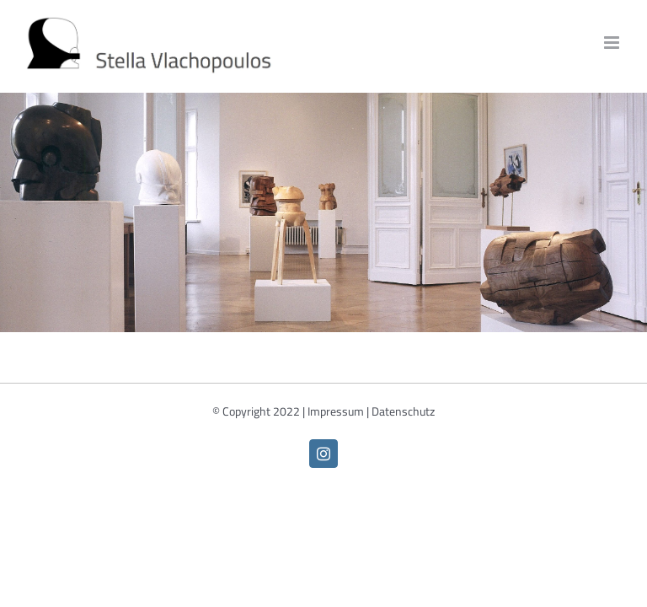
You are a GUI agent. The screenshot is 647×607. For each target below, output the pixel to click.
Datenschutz (403, 411)
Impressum (335, 411)
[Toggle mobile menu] (613, 42)
